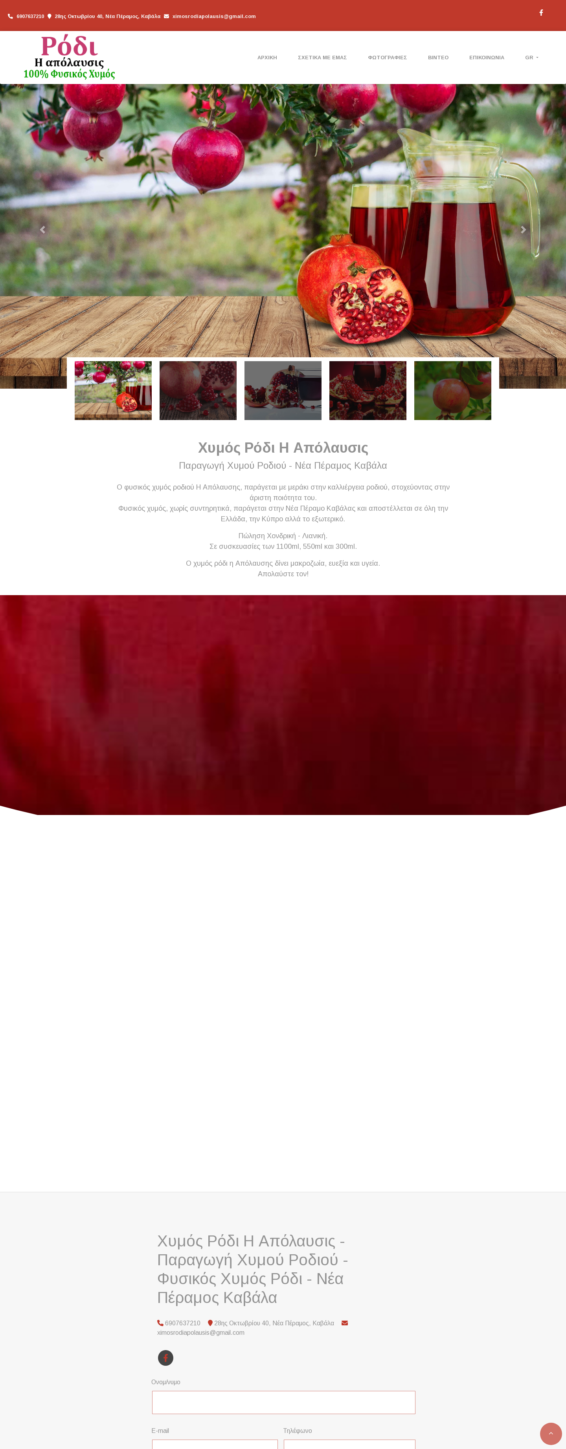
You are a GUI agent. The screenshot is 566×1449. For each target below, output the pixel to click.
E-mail (160, 1430)
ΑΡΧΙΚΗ (267, 57)
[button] (42, 230)
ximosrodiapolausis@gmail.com (214, 16)
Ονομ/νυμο (165, 1382)
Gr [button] (530, 57)
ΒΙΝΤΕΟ (438, 57)
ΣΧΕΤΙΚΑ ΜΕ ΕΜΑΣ (322, 57)
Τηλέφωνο (297, 1430)
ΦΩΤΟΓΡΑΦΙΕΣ (387, 57)
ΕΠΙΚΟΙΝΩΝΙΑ (486, 57)
